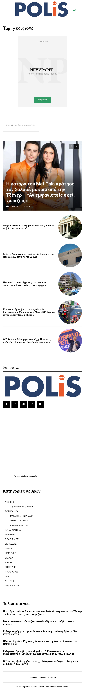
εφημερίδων (33, 476)
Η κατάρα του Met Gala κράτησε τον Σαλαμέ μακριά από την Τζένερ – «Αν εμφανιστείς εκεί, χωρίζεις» (40, 192)
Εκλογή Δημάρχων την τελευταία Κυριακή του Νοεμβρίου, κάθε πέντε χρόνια (28, 255)
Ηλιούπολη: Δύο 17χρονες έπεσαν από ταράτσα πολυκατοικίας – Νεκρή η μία (24, 284)
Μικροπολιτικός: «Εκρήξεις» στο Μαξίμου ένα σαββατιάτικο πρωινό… (28, 227)
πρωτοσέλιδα (21, 476)
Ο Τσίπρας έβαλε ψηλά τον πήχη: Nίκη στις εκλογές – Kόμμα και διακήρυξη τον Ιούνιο (27, 340)
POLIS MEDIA (12, 206)
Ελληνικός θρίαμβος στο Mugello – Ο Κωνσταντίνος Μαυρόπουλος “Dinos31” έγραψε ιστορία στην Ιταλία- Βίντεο (29, 312)
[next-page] (76, 146)
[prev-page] (71, 146)
